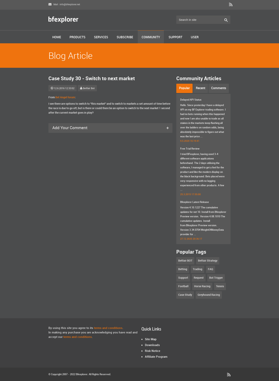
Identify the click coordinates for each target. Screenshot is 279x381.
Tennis (220, 286)
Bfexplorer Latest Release (194, 202)
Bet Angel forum (65, 97)
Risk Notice (152, 351)
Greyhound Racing (209, 294)
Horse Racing (202, 286)
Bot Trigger (216, 277)
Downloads (152, 345)
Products (77, 37)
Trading (197, 269)
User (195, 37)
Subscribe (125, 37)
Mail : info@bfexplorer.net (64, 4)
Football (183, 286)
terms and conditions (108, 328)
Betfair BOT (185, 260)
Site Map (151, 339)
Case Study (185, 294)
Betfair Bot (87, 88)
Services (101, 37)
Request (199, 277)
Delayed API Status (191, 99)
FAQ (210, 269)
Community (151, 37)
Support (175, 37)
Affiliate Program (156, 356)
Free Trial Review (190, 148)
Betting (182, 269)
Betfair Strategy (207, 260)
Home (56, 37)
